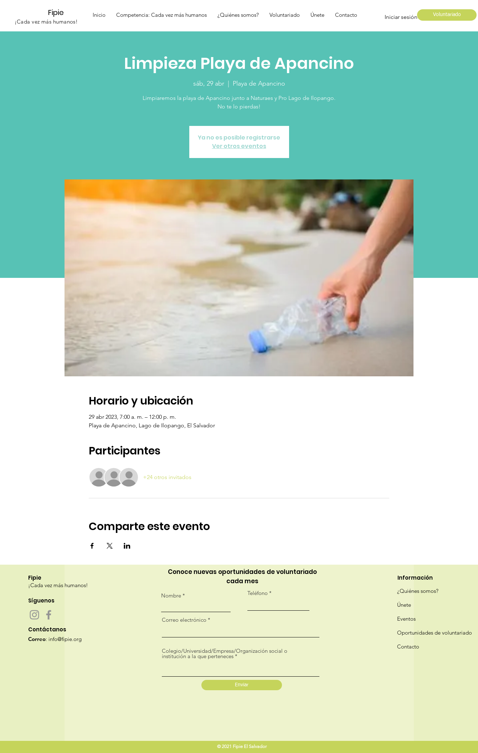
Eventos (406, 618)
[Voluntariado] (447, 15)
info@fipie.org (65, 639)
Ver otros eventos (239, 146)
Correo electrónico (184, 619)
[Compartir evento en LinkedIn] (127, 546)
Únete (404, 604)
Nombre (171, 595)
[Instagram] (34, 615)
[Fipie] (59, 12)
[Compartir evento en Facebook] (92, 546)
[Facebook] (48, 615)
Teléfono (257, 593)
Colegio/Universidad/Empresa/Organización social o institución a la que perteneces (224, 653)
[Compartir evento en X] (109, 546)
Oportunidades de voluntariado (434, 632)
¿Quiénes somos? (417, 590)
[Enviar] (241, 685)
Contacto (408, 646)
